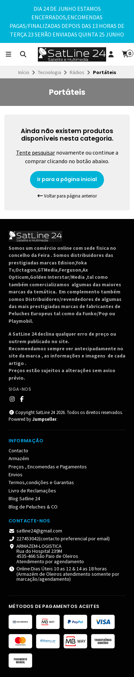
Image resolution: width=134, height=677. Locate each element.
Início (23, 72)
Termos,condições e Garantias (41, 482)
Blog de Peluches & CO (33, 506)
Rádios (77, 72)
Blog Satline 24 (24, 498)
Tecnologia (49, 72)
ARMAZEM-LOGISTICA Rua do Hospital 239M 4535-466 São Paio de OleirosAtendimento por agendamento (46, 554)
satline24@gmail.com (35, 530)
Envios (16, 474)
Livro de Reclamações (32, 490)
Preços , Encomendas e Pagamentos (48, 466)
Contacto (18, 450)
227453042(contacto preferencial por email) (59, 538)
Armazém (19, 458)
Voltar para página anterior (67, 196)
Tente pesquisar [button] (35, 152)
